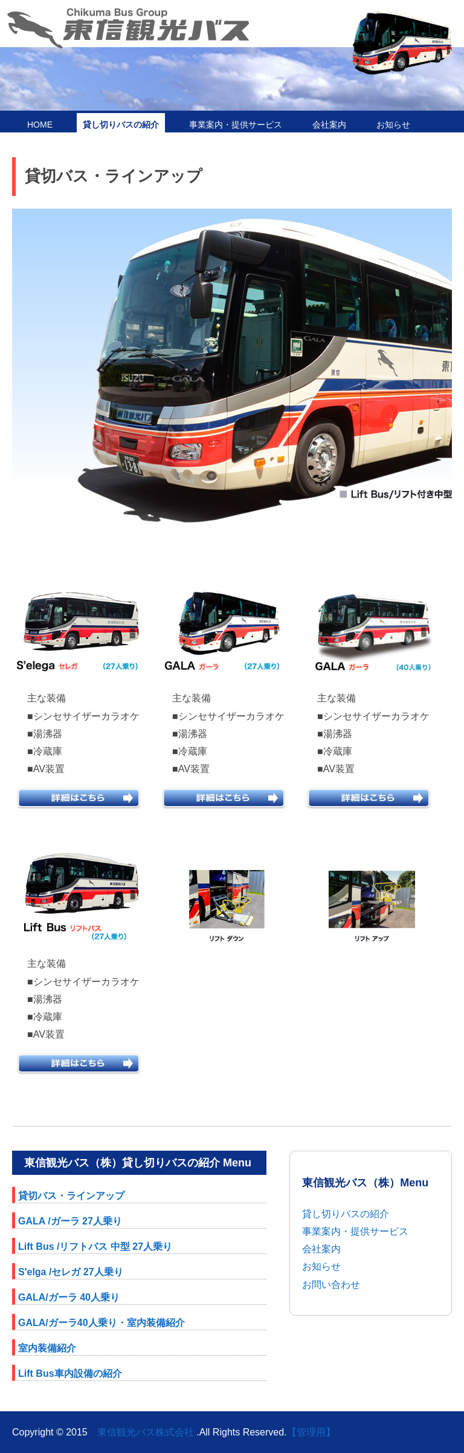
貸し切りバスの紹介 (121, 124)
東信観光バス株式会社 (145, 1432)
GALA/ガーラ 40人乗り (69, 1297)
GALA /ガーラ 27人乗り (70, 1221)
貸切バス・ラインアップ (71, 1196)
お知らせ (393, 124)
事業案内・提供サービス (235, 124)
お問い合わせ (331, 1284)
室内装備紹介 (47, 1348)
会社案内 (329, 124)
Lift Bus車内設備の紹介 (70, 1373)
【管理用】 (311, 1432)
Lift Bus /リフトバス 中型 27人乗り (95, 1246)
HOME (40, 124)
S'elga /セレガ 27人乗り (70, 1272)
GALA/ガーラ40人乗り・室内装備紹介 (101, 1323)
